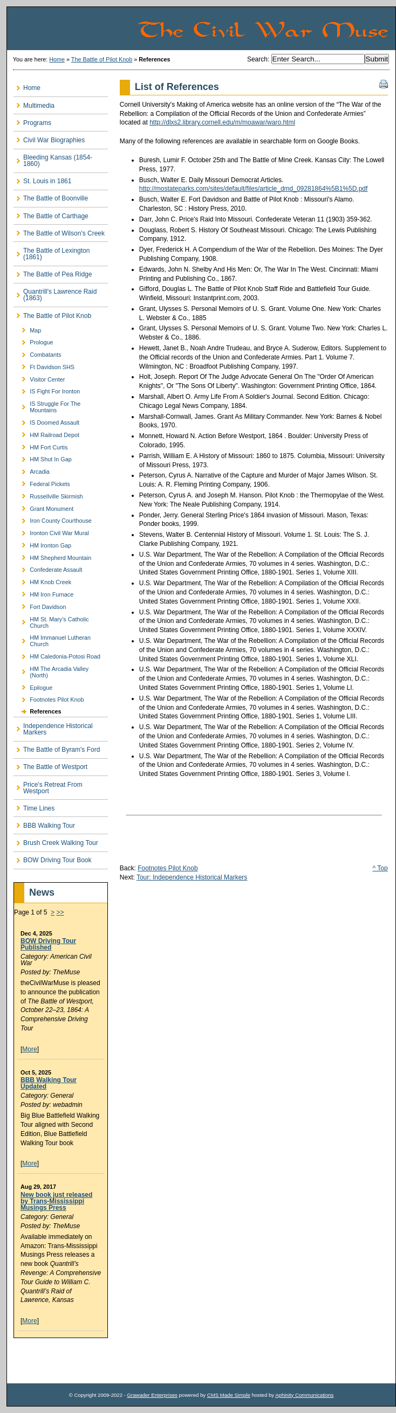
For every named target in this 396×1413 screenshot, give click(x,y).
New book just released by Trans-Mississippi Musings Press (56, 1201)
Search (257, 59)
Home (57, 59)
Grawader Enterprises (152, 1395)
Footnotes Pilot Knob (167, 868)
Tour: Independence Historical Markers (191, 877)
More (29, 1049)
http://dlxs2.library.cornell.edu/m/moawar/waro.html (222, 122)
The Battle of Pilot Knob (101, 59)
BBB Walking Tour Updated (49, 1083)
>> (60, 912)
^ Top (380, 868)
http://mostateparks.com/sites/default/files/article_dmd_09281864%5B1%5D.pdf (253, 188)
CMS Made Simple (228, 1395)
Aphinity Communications (304, 1395)
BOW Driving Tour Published (48, 944)
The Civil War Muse (265, 28)
